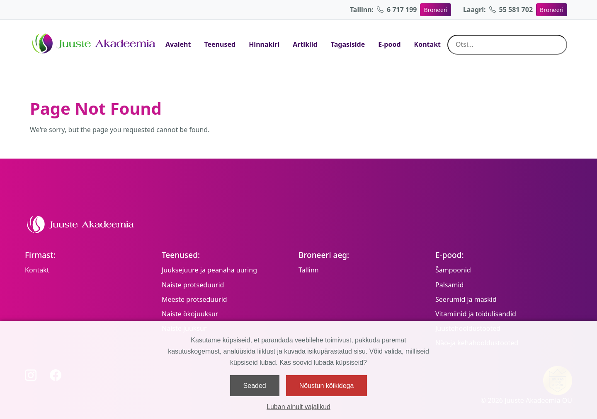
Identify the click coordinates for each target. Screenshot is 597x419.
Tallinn (308, 270)
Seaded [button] (254, 385)
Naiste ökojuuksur (190, 313)
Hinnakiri (264, 44)
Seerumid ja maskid (466, 299)
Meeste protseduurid (194, 299)
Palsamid (449, 284)
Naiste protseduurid (193, 284)
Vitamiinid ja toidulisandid (475, 313)
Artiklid (305, 44)
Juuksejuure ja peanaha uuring (209, 270)
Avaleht (178, 44)
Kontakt (427, 44)
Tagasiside (348, 44)
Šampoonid (453, 270)
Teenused (219, 44)
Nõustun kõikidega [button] (326, 385)
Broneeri (435, 10)
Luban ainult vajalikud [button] (298, 406)
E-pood (389, 44)
